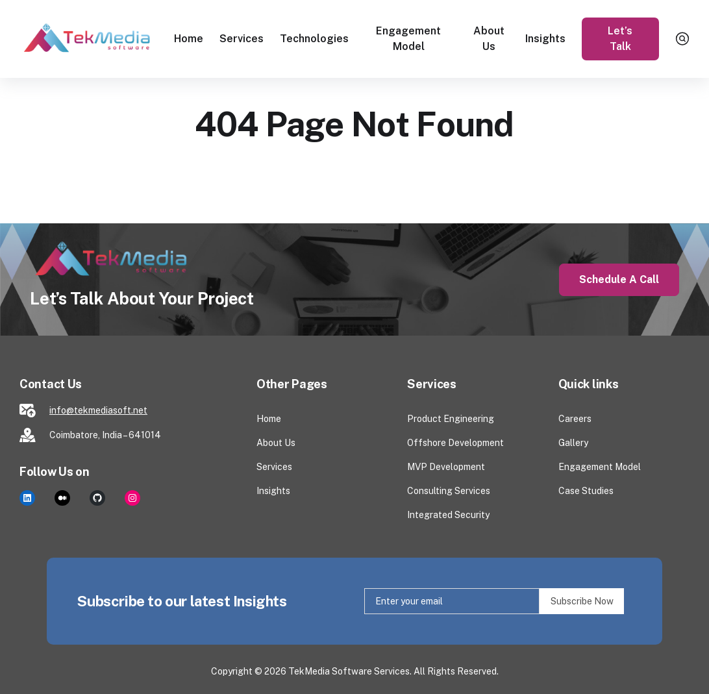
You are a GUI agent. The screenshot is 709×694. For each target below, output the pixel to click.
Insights (545, 38)
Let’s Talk (620, 39)
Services (241, 38)
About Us (488, 39)
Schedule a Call (619, 279)
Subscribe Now (582, 601)
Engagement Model (408, 39)
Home (188, 38)
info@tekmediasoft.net (98, 410)
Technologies (314, 38)
